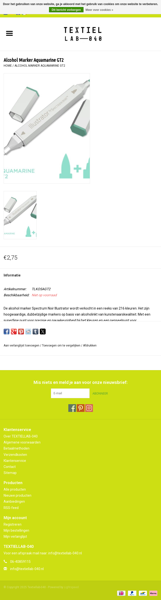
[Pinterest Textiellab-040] (80, 408)
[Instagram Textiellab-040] (89, 408)
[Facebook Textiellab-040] (72, 408)
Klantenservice (15, 461)
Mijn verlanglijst (15, 536)
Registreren (12, 524)
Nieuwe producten (17, 495)
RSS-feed (11, 508)
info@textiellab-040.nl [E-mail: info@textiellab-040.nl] (27, 569)
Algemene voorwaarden (22, 442)
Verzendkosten (15, 455)
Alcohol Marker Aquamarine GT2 (39, 65)
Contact (10, 467)
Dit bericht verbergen (66, 10)
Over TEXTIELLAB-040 (21, 436)
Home (8, 65)
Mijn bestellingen (16, 530)
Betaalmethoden (16, 448)
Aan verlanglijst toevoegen (22, 345)
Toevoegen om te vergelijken (61, 345)
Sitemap (10, 473)
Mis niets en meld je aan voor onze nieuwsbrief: (80, 382)
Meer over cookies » (99, 10)
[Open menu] (9, 33)
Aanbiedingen (14, 501)
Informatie (12, 275)
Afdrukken (90, 345)
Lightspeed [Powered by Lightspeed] (71, 587)
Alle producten (15, 489)
